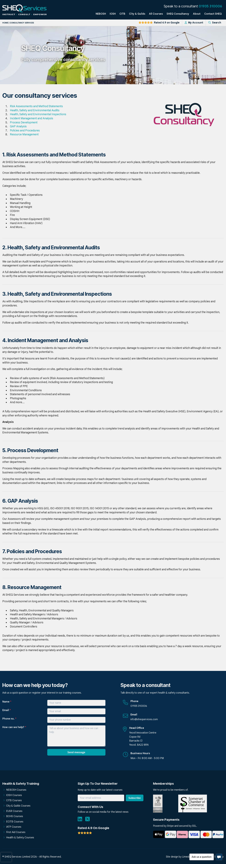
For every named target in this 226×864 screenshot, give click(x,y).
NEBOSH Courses (16, 789)
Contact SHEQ (213, 13)
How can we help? (14, 727)
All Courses (156, 13)
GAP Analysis (18, 126)
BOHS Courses (14, 816)
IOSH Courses (14, 795)
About (196, 13)
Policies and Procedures (25, 130)
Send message (76, 752)
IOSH (113, 13)
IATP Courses (13, 826)
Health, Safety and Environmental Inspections (38, 114)
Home (5, 23)
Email (6, 710)
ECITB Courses (14, 821)
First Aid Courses (15, 832)
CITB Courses (14, 800)
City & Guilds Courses (18, 805)
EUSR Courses (14, 811)
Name (6, 701)
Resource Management (24, 134)
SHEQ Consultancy (178, 13)
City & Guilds (137, 13)
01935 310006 (210, 6)
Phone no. (9, 718)
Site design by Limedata (179, 856)
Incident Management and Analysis (31, 118)
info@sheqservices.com (144, 719)
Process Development (24, 122)
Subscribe (134, 798)
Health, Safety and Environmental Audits (34, 110)
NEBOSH (101, 13)
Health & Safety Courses (20, 837)
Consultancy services (22, 23)
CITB (122, 13)
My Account (194, 22)
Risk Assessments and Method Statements (36, 106)
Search (214, 22)
